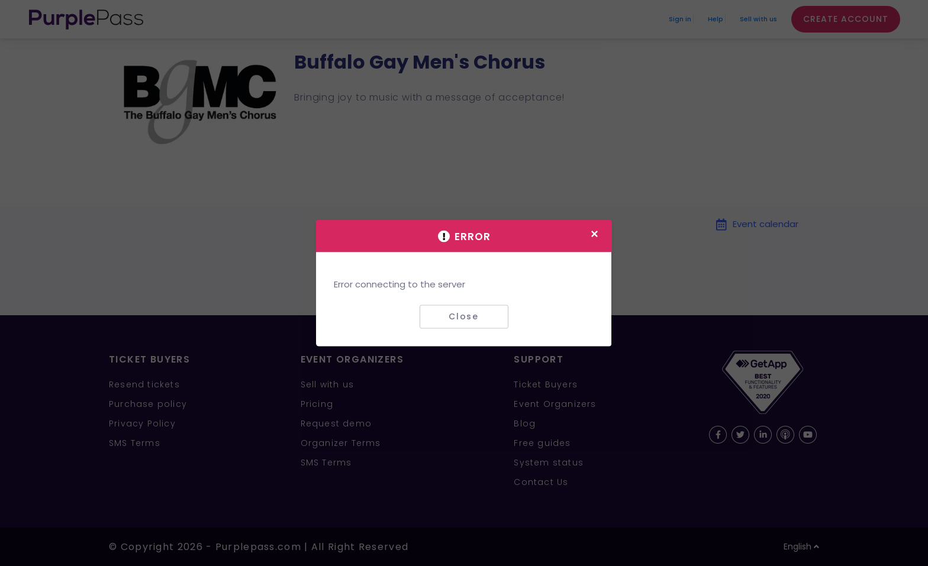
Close (464, 316)
